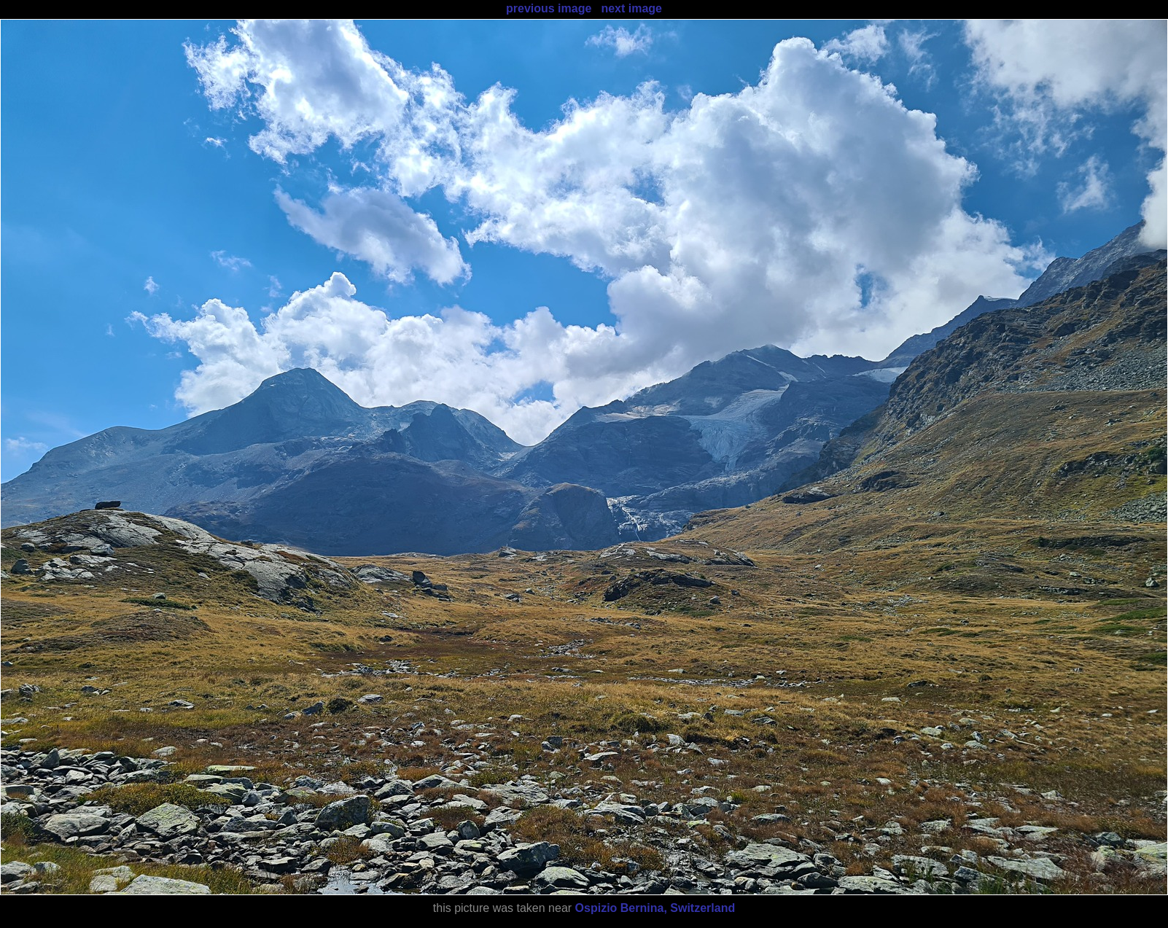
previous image (548, 8)
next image (631, 8)
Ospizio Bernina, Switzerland (655, 908)
